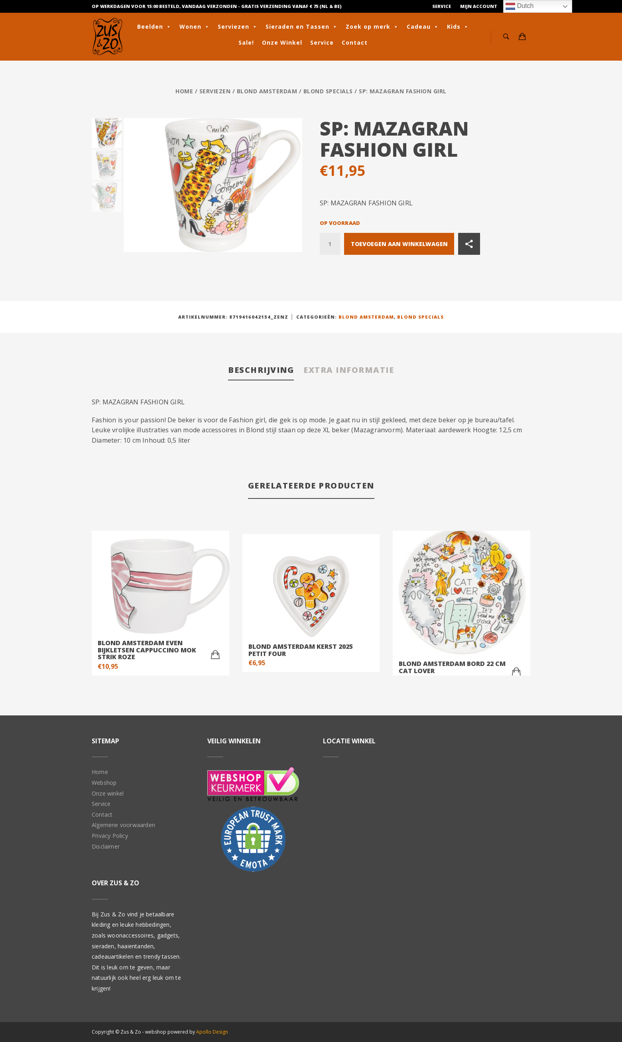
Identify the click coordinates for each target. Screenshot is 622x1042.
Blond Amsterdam (267, 91)
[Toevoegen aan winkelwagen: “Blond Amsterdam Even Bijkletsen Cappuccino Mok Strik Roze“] (215, 655)
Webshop (104, 782)
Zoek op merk (372, 27)
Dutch (519, 6)
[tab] (261, 370)
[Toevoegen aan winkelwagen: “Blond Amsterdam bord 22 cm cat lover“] (516, 672)
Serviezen (238, 27)
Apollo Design (212, 1031)
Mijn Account (478, 6)
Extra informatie (348, 369)
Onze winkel (108, 793)
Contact (355, 42)
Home (184, 91)
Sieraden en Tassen (302, 27)
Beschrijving (261, 369)
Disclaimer (106, 846)
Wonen (194, 27)
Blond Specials (328, 91)
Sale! (246, 42)
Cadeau (423, 27)
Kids (458, 27)
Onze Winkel (282, 42)
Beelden (154, 27)
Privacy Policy (110, 835)
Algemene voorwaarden (123, 825)
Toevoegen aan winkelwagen (399, 244)
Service (441, 6)
